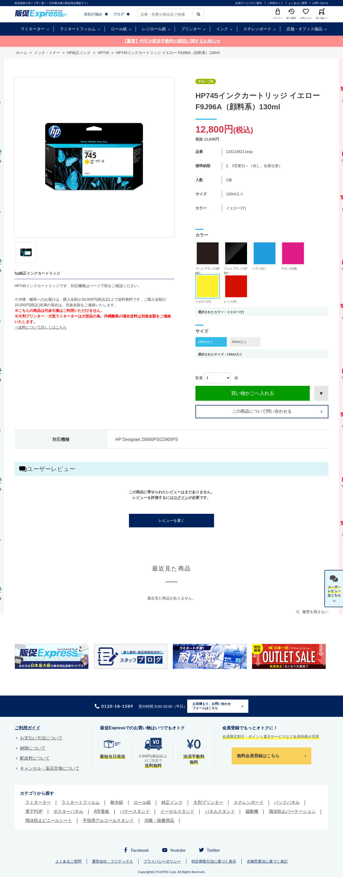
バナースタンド (135, 811)
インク (222, 29)
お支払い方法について (41, 738)
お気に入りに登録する (321, 393)
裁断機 (251, 811)
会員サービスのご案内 (248, 3)
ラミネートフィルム (78, 29)
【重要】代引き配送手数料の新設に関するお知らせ (171, 41)
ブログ (118, 14)
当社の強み (93, 14)
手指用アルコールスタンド (108, 820)
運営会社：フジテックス (112, 861)
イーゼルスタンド (177, 811)
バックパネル (287, 802)
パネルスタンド (220, 811)
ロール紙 (119, 29)
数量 (199, 378)
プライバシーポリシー (162, 861)
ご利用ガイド (275, 3)
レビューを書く (171, 520)
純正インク (172, 802)
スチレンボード (257, 29)
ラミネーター (33, 29)
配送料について (35, 758)
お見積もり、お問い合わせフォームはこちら (212, 706)
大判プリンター (208, 802)
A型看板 (102, 811)
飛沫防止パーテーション (292, 811)
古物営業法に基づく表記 (267, 861)
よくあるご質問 (297, 3)
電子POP (34, 811)
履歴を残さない (315, 612)
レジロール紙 (154, 29)
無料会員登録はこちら (258, 756)
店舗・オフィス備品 (304, 29)
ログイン (180, 497)
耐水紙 (116, 802)
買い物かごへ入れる (252, 393)
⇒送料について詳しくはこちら (41, 327)
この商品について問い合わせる (262, 411)
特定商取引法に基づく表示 (213, 861)
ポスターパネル (68, 811)
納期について (32, 748)
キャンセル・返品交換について (50, 768)
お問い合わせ (320, 3)
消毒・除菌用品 (159, 820)
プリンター (191, 29)
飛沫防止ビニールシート (48, 820)
